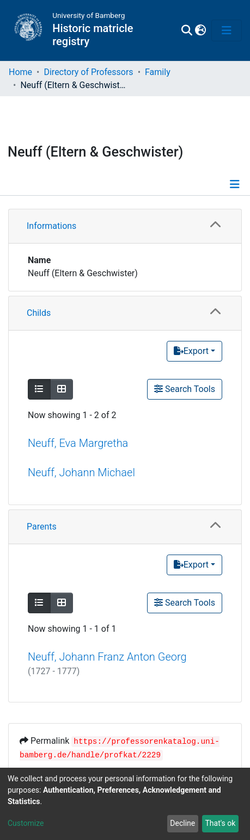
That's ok (220, 823)
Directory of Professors (88, 72)
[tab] (125, 226)
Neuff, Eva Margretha (78, 443)
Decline (182, 823)
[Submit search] (186, 30)
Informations (51, 226)
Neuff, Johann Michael (81, 472)
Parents (42, 526)
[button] (200, 30)
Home (20, 72)
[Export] (194, 351)
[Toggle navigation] (226, 30)
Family (157, 72)
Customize (26, 823)
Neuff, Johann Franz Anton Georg (107, 656)
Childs (39, 313)
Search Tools (184, 389)
